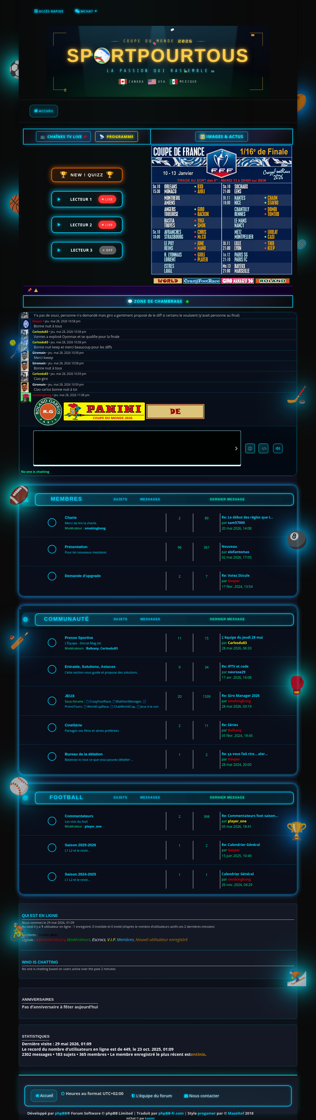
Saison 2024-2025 (80, 870)
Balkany (92, 644)
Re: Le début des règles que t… (247, 513)
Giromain (39, 348)
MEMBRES (66, 495)
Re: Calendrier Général (241, 840)
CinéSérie (73, 721)
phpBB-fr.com (171, 1104)
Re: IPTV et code (235, 662)
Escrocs (84, 933)
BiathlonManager (127, 697)
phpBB (61, 1104)
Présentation (76, 542)
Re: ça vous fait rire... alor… (245, 749)
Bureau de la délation (84, 750)
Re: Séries (230, 720)
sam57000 (236, 518)
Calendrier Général (238, 869)
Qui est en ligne (35, 910)
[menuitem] (81, 10)
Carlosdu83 (40, 327)
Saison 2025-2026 (80, 841)
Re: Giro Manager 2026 (240, 691)
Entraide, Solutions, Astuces (90, 662)
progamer (207, 1104)
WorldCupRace (96, 702)
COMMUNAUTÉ (66, 615)
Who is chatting (35, 954)
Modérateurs (68, 933)
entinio (198, 1045)
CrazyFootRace (98, 697)
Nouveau (229, 542)
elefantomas (238, 547)
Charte (71, 513)
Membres (104, 933)
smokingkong (41, 391)
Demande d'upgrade (83, 571)
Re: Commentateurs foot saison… (250, 811)
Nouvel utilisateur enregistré (131, 933)
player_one (93, 822)
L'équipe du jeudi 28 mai (242, 633)
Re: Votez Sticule (236, 571)
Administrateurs (47, 933)
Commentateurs (79, 812)
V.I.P (93, 933)
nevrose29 (236, 667)
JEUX (69, 691)
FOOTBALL (67, 793)
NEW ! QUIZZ (87, 173)
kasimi (150, 1109)
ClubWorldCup (122, 702)
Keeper (37, 317)
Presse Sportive (79, 633)
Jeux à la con (148, 702)
